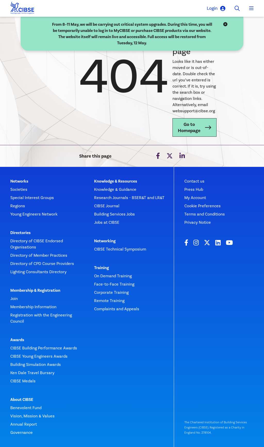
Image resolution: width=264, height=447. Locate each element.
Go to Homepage (189, 127)
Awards (17, 339)
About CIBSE (21, 399)
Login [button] (216, 8)
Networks (19, 181)
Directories (20, 232)
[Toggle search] (237, 8)
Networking (105, 241)
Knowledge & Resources (115, 181)
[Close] (225, 24)
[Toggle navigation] (251, 8)
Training (101, 267)
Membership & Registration (35, 290)
